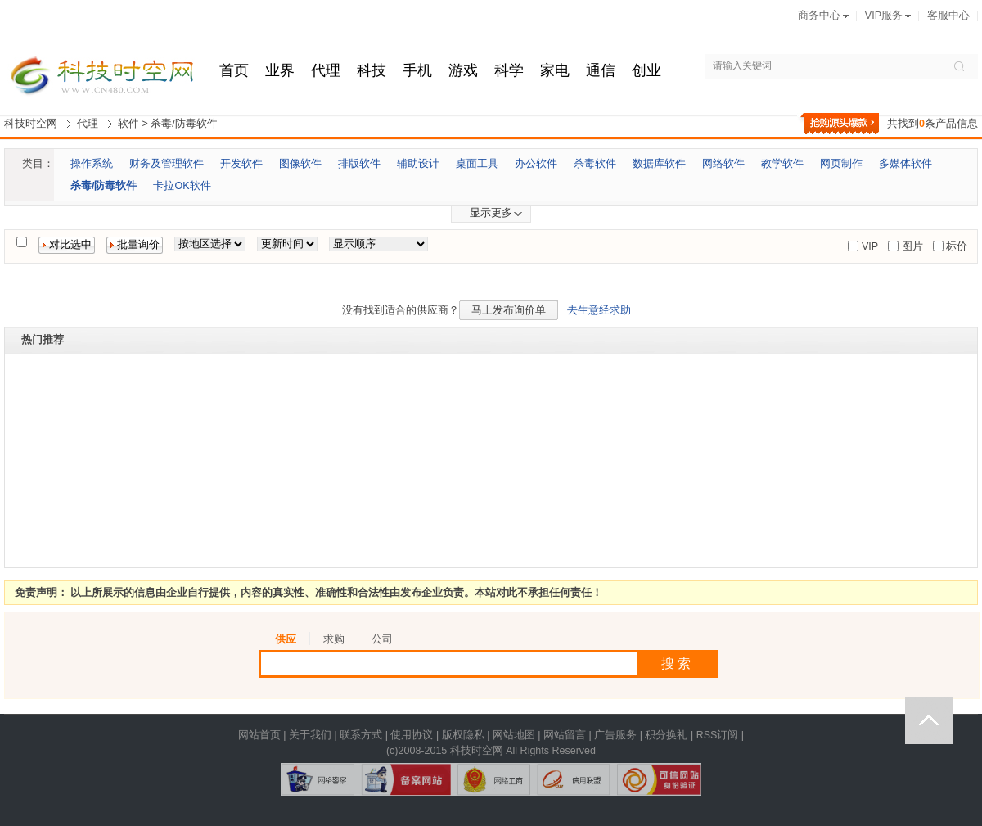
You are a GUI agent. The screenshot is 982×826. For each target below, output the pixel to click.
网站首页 (259, 735)
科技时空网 (30, 123)
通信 (600, 70)
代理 (325, 70)
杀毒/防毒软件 (184, 123)
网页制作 (841, 163)
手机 (417, 70)
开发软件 (241, 163)
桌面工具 (477, 163)
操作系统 (91, 163)
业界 (280, 70)
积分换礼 (666, 735)
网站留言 (564, 735)
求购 (334, 639)
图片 (910, 246)
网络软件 (723, 163)
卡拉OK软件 (181, 186)
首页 (234, 70)
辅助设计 (418, 163)
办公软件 (536, 163)
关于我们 (310, 735)
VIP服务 (884, 15)
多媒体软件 (905, 163)
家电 (555, 70)
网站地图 (514, 735)
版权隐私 (463, 735)
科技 (371, 70)
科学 (509, 70)
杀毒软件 (595, 163)
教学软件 (782, 163)
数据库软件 (659, 163)
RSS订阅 (717, 735)
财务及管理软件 (166, 163)
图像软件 (300, 163)
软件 (128, 123)
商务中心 (819, 15)
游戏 (463, 70)
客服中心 (948, 15)
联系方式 (361, 735)
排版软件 (359, 163)
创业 (646, 70)
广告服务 (615, 735)
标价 (955, 246)
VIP (868, 246)
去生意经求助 (599, 310)
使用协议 (411, 735)
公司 (382, 639)
